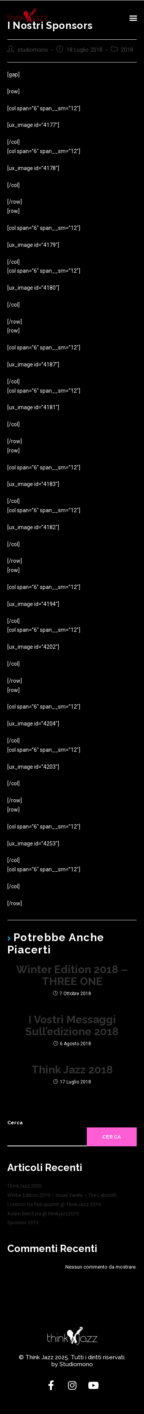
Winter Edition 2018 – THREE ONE (72, 976)
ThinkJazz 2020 (24, 1186)
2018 (127, 50)
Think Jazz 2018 (72, 1070)
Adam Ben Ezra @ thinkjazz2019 (43, 1214)
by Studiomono (72, 1364)
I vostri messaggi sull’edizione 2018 (72, 1026)
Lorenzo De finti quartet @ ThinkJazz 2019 (54, 1204)
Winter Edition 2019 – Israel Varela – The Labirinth (62, 1195)
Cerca (15, 1122)
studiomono (32, 50)
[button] (133, 17)
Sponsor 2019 (22, 1222)
